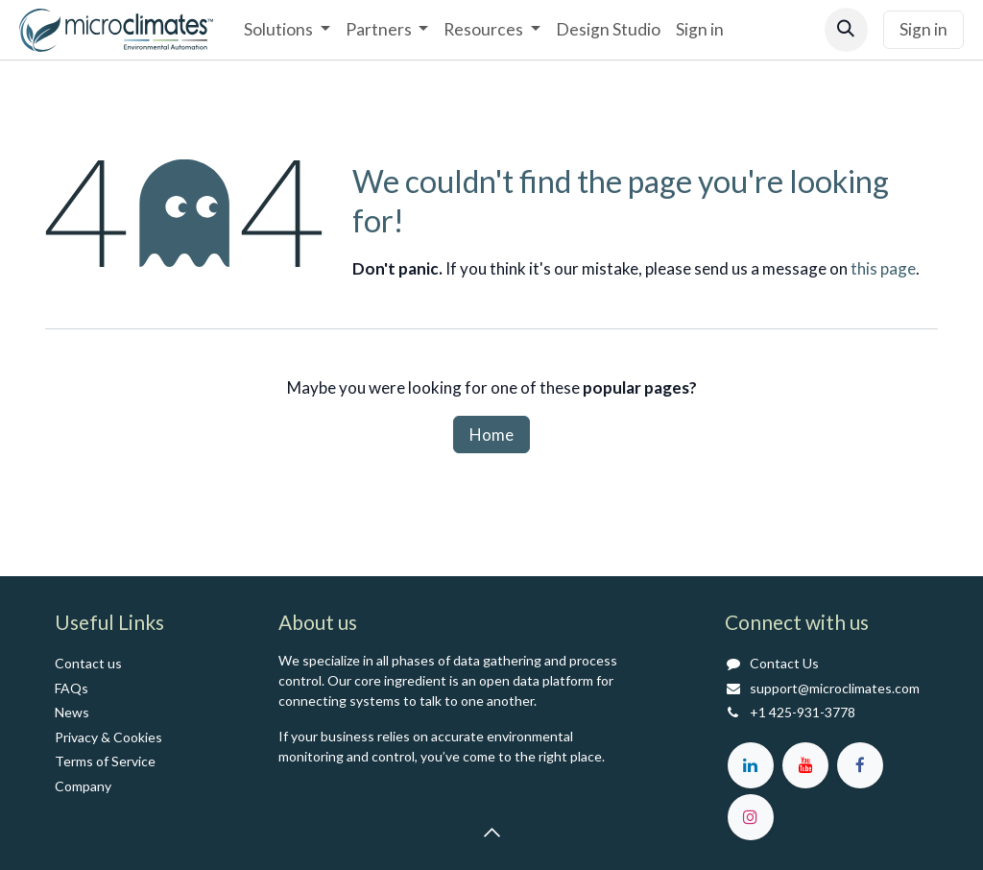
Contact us (88, 663)
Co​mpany (83, 786)
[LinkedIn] (751, 765)
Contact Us (784, 663)
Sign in (923, 29)
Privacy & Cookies (108, 737)
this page (883, 268)
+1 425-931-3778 (802, 712)
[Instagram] (751, 817)
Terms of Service (105, 761)
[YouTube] (805, 765)
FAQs (71, 688)
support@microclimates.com (835, 688)
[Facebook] (860, 765)
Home (491, 434)
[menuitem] (286, 30)
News (72, 712)
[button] (846, 29)
